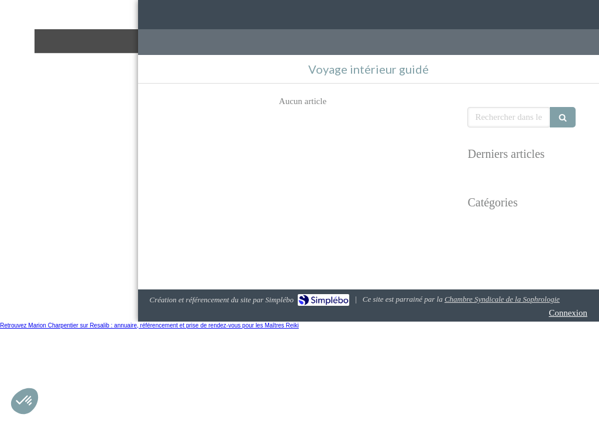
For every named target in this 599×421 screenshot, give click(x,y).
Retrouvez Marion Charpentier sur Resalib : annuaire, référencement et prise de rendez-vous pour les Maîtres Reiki (149, 325)
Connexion (568, 313)
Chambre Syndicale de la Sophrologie (502, 299)
